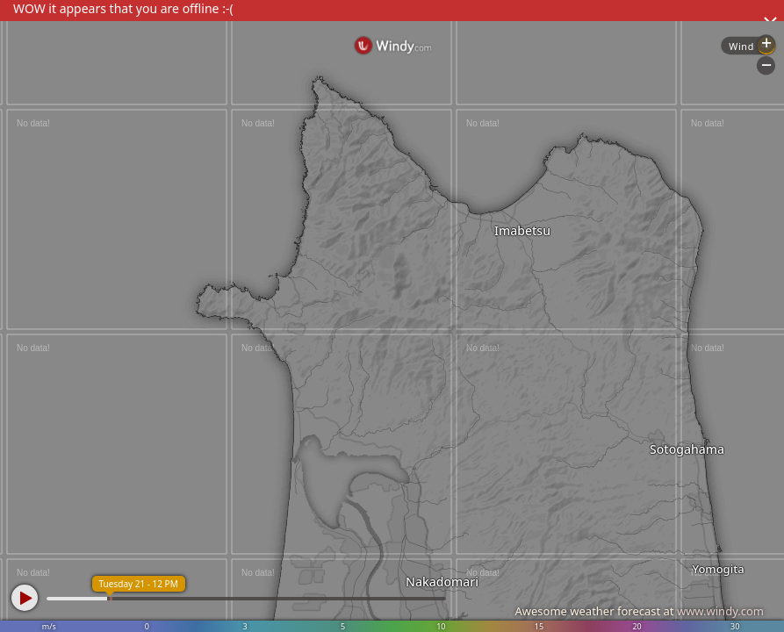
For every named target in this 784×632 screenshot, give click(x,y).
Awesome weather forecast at (639, 611)
